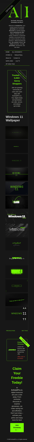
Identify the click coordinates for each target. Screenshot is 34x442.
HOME (7, 52)
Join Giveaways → (17, 426)
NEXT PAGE (25, 330)
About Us (8, 58)
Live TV (18, 61)
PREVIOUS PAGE (10, 330)
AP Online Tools (10, 64)
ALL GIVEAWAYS (17, 52)
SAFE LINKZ (9, 61)
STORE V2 (9, 55)
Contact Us (17, 58)
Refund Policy (18, 55)
